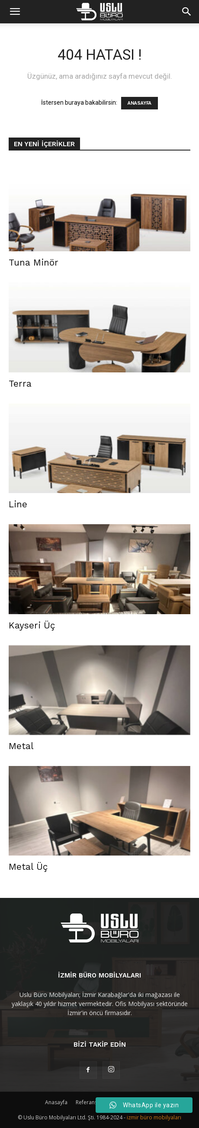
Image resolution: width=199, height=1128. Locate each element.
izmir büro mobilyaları (154, 1117)
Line (18, 504)
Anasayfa (56, 1102)
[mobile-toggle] (15, 11)
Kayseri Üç (32, 625)
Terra (20, 383)
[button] (187, 11)
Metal (21, 745)
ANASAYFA (139, 103)
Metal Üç (28, 866)
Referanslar (90, 1102)
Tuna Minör (33, 262)
